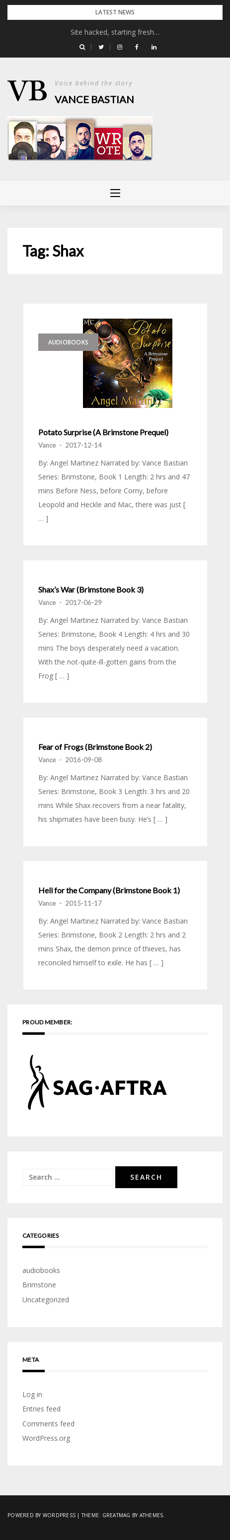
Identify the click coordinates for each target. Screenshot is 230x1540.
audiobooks (68, 342)
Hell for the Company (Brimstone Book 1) (109, 890)
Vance (47, 445)
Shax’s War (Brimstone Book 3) (91, 589)
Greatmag (116, 1515)
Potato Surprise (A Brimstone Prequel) (103, 432)
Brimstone (39, 1284)
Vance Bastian (94, 99)
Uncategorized (45, 1299)
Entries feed (41, 1408)
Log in (32, 1394)
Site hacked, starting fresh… (115, 32)
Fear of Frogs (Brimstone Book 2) (95, 746)
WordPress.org (46, 1438)
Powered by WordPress (41, 1515)
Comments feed (48, 1423)
